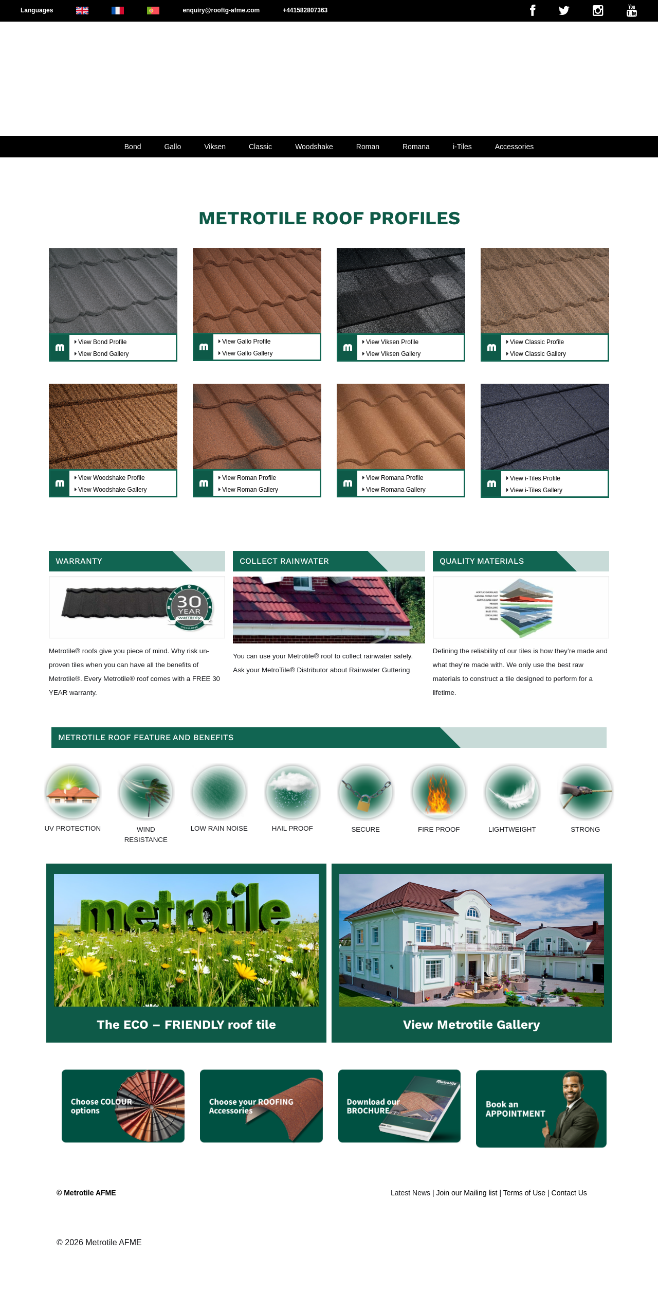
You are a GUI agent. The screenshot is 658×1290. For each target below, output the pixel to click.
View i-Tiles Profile (535, 478)
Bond (132, 146)
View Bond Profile (102, 342)
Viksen (215, 146)
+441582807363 (305, 10)
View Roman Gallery (250, 489)
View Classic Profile (537, 342)
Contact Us (569, 1193)
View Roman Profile (249, 477)
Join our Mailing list (466, 1193)
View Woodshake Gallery (112, 489)
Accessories (514, 146)
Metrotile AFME (113, 1242)
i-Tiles (462, 146)
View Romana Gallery (396, 489)
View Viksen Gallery (393, 353)
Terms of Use (524, 1193)
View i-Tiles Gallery (536, 490)
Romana (416, 146)
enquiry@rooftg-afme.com (221, 10)
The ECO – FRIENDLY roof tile (186, 1024)
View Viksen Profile (392, 342)
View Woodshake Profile (111, 477)
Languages (37, 10)
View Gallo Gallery (247, 353)
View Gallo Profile (246, 341)
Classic (260, 146)
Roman (367, 146)
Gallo (172, 146)
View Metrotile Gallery (471, 1024)
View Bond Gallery (103, 353)
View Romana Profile (395, 477)
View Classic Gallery (538, 353)
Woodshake (314, 146)
